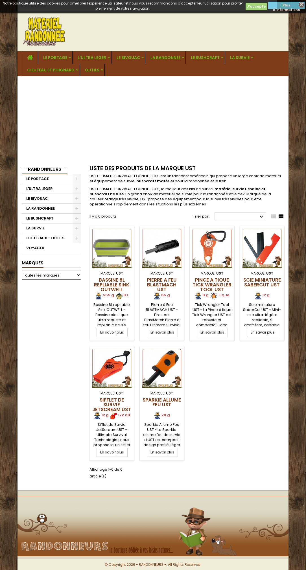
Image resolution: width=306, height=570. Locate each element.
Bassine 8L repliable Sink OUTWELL (111, 285)
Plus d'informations (286, 6)
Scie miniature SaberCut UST (262, 282)
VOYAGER (35, 248)
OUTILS (92, 70)
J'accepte (256, 6)
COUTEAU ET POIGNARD (51, 70)
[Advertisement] (153, 118)
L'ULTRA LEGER (92, 57)
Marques (32, 263)
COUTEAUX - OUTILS (45, 238)
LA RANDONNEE (165, 57)
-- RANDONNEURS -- (44, 169)
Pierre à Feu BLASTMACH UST (162, 285)
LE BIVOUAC (128, 57)
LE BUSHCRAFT (205, 57)
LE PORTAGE (55, 57)
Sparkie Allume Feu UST (162, 402)
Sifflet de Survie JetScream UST (111, 404)
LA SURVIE (240, 57)
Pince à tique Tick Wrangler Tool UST (212, 285)
